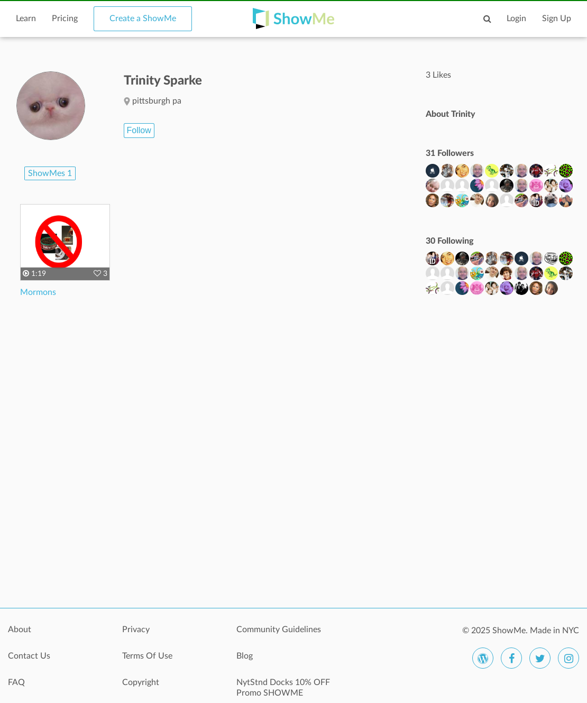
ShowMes (50, 173)
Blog (244, 656)
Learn (26, 18)
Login (516, 18)
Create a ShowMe (142, 18)
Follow (139, 130)
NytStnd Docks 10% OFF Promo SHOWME (283, 687)
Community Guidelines (278, 629)
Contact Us (29, 656)
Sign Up (556, 18)
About (19, 629)
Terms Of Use (147, 656)
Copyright (140, 682)
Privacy (136, 629)
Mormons (38, 292)
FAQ (16, 682)
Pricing (65, 18)
